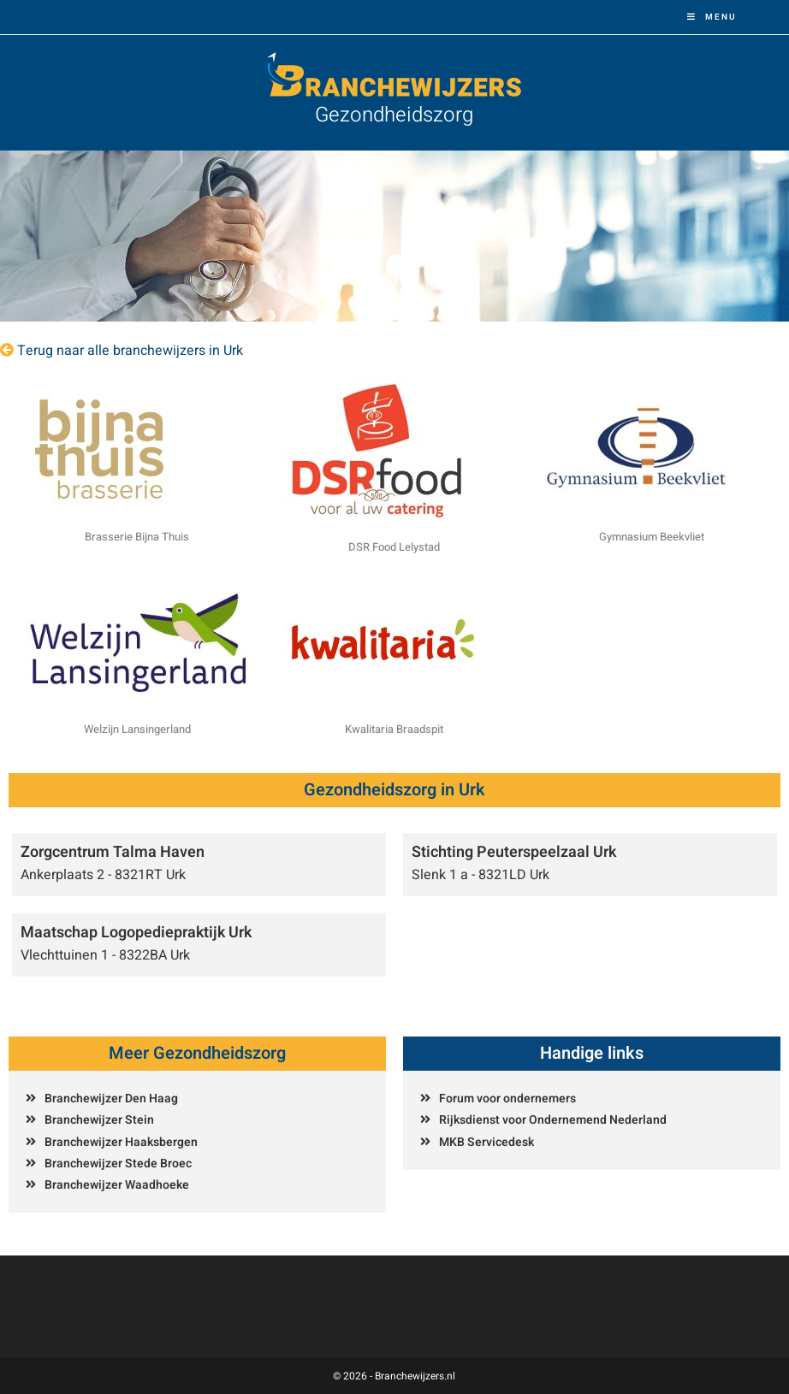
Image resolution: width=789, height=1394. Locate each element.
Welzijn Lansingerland (137, 729)
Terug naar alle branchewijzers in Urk (130, 350)
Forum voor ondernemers (507, 1099)
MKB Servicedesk (486, 1142)
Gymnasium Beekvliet (651, 537)
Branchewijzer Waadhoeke (116, 1185)
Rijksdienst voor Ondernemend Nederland (553, 1120)
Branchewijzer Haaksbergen (121, 1142)
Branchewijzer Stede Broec (118, 1163)
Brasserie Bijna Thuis (137, 537)
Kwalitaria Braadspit (394, 729)
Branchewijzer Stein (99, 1120)
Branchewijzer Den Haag (111, 1099)
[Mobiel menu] (712, 17)
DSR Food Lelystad (394, 547)
